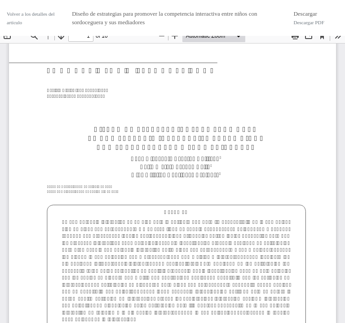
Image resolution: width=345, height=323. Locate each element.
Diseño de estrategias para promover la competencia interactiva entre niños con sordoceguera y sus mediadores (164, 18)
